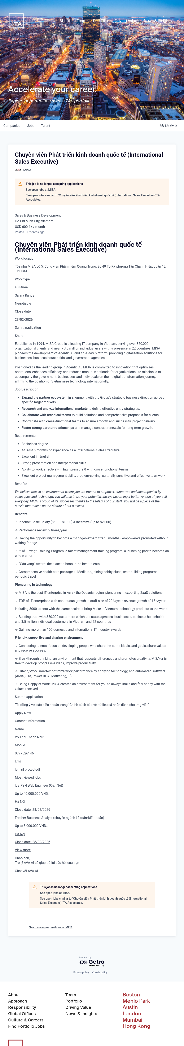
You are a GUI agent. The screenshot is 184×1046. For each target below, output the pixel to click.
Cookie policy (99, 972)
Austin (130, 1007)
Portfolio (73, 1001)
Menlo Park (136, 1001)
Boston (131, 995)
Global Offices (22, 1013)
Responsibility (22, 1007)
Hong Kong (136, 1026)
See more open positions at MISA (51, 927)
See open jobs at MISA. (41, 189)
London (132, 1014)
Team (70, 994)
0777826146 (24, 753)
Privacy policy (81, 972)
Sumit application (28, 328)
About (14, 994)
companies (11, 126)
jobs (30, 126)
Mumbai (132, 1020)
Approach (17, 1001)
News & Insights (81, 1013)
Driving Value (78, 1007)
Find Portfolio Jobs (26, 1026)
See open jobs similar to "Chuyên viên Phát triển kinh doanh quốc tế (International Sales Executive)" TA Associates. (93, 197)
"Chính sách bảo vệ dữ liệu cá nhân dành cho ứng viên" (109, 705)
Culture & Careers (26, 1020)
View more (23, 850)
